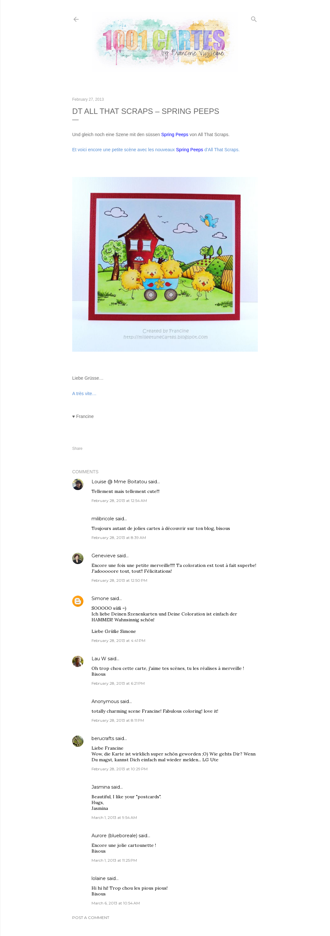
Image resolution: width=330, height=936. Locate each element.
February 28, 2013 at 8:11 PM (118, 720)
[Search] (254, 18)
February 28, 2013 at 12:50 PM (119, 580)
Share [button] (77, 448)
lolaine (99, 878)
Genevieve (104, 556)
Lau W (99, 659)
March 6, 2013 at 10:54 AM (116, 903)
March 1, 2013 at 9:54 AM (114, 817)
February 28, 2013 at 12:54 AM (119, 500)
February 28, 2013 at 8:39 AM (119, 537)
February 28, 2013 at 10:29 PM (120, 768)
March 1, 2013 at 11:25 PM (114, 860)
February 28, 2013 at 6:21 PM (118, 683)
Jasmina (101, 787)
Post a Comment (90, 917)
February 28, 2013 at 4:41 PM (118, 640)
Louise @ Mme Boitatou (119, 482)
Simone (100, 598)
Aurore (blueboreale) (114, 836)
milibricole (103, 519)
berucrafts (103, 738)
